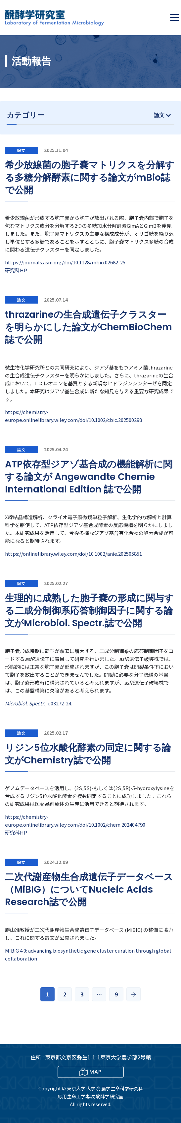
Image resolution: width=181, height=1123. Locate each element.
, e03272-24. (38, 703)
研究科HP (16, 270)
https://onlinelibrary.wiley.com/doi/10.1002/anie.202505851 (73, 553)
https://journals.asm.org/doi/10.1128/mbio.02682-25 (65, 262)
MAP (90, 1072)
